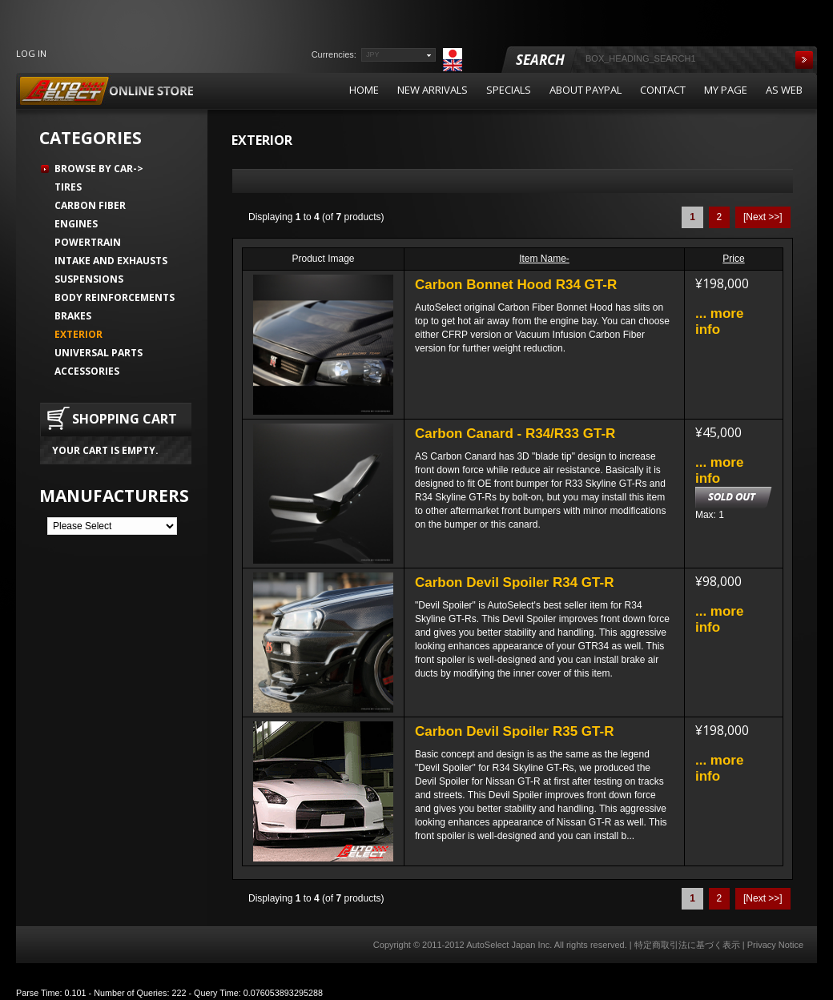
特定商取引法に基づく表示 (687, 945)
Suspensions (88, 279)
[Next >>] (763, 217)
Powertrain (87, 242)
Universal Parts (98, 352)
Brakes (72, 316)
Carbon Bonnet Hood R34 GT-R (516, 284)
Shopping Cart (124, 419)
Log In (31, 53)
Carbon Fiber (90, 205)
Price (733, 258)
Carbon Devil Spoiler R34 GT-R (514, 582)
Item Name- (544, 258)
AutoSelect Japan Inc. (509, 945)
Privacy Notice (775, 945)
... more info (719, 321)
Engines (76, 224)
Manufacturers (114, 495)
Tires (68, 187)
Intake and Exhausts (110, 260)
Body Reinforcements (114, 297)
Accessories (86, 371)
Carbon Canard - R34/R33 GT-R (515, 433)
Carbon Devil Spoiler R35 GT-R (514, 731)
